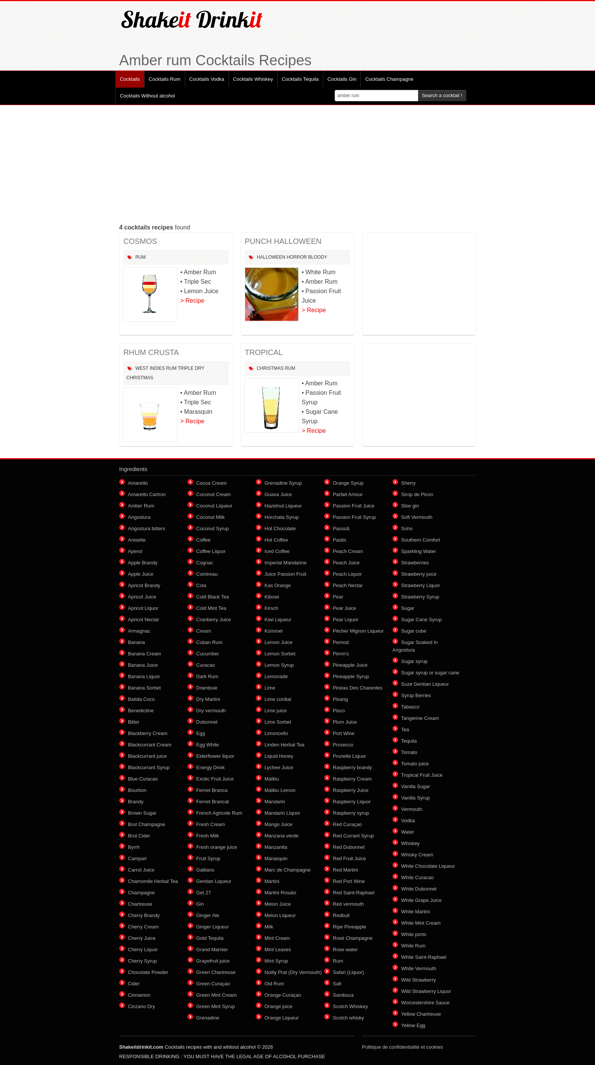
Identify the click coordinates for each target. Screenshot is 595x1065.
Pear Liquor (345, 619)
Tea (405, 729)
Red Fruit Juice (349, 858)
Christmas (139, 377)
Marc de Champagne (287, 870)
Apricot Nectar (143, 619)
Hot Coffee (276, 540)
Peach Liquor (347, 574)
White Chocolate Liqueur (428, 866)
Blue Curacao (143, 779)
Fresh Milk (207, 836)
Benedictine (141, 710)
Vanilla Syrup (415, 798)
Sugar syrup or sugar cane (430, 672)
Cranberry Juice (213, 619)
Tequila (409, 741)
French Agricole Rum (219, 813)
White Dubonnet (418, 889)
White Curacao (417, 877)
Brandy (135, 801)
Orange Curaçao (282, 995)
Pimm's (341, 654)
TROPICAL (264, 352)
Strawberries (415, 562)
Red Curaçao (347, 824)
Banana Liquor (144, 676)
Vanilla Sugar (415, 786)
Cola (201, 585)
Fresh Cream (210, 824)
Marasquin (276, 858)
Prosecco (343, 745)
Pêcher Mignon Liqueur (358, 631)
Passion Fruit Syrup (354, 517)
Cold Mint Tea (211, 608)
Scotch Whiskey (350, 1006)
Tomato (409, 752)
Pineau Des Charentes (357, 688)
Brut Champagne (146, 824)
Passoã (341, 528)
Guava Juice (278, 494)
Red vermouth (348, 904)
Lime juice (275, 710)
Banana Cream (144, 654)
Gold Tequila (210, 938)
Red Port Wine (349, 881)
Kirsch (271, 608)
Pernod (341, 642)
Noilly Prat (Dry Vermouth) (293, 972)
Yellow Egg (413, 1025)
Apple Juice (140, 574)
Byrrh (134, 847)
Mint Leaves (277, 949)
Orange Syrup (348, 483)
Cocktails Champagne (389, 79)
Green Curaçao (213, 983)
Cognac (204, 562)
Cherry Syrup (142, 961)
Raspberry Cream (352, 779)
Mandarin (274, 801)
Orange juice (278, 1006)
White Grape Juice (421, 900)
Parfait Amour (348, 494)
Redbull (341, 915)
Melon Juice (277, 904)
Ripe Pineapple (349, 927)
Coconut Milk (210, 517)
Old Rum (274, 983)
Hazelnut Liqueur (283, 506)
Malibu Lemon (280, 790)
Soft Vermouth (416, 517)
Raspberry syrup (351, 813)
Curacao (205, 665)
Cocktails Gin (342, 79)
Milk (268, 927)
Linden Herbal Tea (284, 745)
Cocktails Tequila (300, 79)
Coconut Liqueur (214, 506)
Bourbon (137, 790)
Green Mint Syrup (215, 1006)
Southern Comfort (420, 540)
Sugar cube (414, 631)
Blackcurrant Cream (150, 745)
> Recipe (192, 300)
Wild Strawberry (418, 980)
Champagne (141, 892)
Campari (137, 858)
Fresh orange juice (216, 847)
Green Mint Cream (216, 995)
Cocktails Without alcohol (147, 96)
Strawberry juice (418, 574)
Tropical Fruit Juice (421, 775)
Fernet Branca (211, 790)
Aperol (135, 551)
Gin (200, 904)
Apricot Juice (142, 597)
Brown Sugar (142, 813)
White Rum (413, 946)
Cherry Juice (142, 938)
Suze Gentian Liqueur (425, 684)
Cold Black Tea (212, 597)
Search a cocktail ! (442, 95)
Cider (134, 983)
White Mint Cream (421, 923)
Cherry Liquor (143, 949)
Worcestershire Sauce (425, 1002)
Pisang (340, 699)
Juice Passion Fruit (285, 574)
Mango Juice (278, 824)
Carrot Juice (141, 870)
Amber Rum (141, 506)
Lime (269, 688)
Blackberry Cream (147, 733)
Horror (296, 257)
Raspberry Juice (350, 790)
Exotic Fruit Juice (215, 779)
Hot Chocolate (280, 528)
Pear (338, 597)
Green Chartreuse (216, 972)
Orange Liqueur (281, 1018)
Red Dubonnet (349, 847)
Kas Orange (277, 585)
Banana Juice (143, 665)
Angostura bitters (146, 528)
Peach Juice (346, 562)
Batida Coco (141, 699)
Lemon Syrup (279, 665)
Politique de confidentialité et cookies (402, 1047)
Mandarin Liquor (282, 813)
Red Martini (345, 870)
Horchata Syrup (281, 517)
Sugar (407, 608)
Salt (337, 983)
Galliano (205, 870)
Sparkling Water (418, 551)
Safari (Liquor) (348, 972)
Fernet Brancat (212, 801)
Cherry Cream (143, 927)
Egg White (207, 745)
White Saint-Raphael (423, 957)
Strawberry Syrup (420, 597)
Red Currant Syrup (353, 836)
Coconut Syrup (212, 528)
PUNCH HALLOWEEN (283, 241)
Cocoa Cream (211, 483)
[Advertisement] (297, 164)
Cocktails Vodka (207, 79)
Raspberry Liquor (352, 801)
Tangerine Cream (420, 718)
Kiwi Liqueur (277, 619)
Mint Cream (277, 938)
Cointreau (206, 574)
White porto (413, 934)
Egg (200, 733)
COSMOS (140, 241)
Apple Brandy (142, 562)
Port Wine (343, 733)
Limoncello (276, 733)
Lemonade (276, 676)
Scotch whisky (348, 1018)
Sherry (408, 483)
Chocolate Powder (148, 972)
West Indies (150, 368)
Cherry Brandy (144, 915)
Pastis (339, 540)
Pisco (339, 710)
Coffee (203, 540)
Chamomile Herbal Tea (153, 881)
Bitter (133, 722)
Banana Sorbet (144, 688)
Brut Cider (139, 836)
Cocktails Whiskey (253, 79)
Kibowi (271, 597)
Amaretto (138, 483)
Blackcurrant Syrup (149, 767)
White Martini (415, 911)
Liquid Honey (278, 756)
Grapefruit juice (213, 961)
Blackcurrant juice (147, 756)
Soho (406, 528)
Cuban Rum (209, 642)
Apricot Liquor (143, 608)
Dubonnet (206, 722)
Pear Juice (344, 608)
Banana (136, 642)
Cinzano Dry (141, 1006)
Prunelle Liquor (349, 756)
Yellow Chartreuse (421, 1014)
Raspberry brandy (352, 767)
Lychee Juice (278, 767)
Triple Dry (191, 368)
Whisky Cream (417, 855)
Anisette (137, 540)
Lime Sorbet (277, 722)
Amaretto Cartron (147, 494)
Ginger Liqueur (212, 927)
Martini (271, 881)
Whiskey (410, 843)
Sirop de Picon (417, 494)
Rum (140, 257)
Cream (203, 631)
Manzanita (275, 847)
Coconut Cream (213, 494)
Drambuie (206, 688)
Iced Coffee (277, 551)
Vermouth (411, 809)
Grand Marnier (212, 949)
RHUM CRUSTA (151, 352)
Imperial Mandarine (285, 562)
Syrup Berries (416, 695)
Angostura (139, 517)
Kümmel (273, 631)
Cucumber (207, 654)
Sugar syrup (414, 661)
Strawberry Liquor (420, 585)
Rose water (345, 949)
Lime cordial (277, 699)
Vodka (408, 820)
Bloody (317, 257)
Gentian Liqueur (213, 881)
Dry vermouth (211, 710)
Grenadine (207, 1018)
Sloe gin (410, 506)
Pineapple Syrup (351, 676)
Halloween (271, 257)
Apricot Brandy (144, 585)
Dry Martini (208, 699)
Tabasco (410, 707)
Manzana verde (281, 836)
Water (407, 832)
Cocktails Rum (165, 79)
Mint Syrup (276, 961)
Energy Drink (210, 767)
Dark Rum (207, 676)
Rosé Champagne (353, 938)
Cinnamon (139, 995)
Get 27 (203, 892)
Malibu (271, 779)
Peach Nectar (348, 585)
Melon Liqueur (280, 915)
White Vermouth (418, 968)
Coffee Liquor (211, 551)
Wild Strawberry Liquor (426, 991)
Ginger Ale (207, 915)
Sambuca (343, 995)
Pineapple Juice (350, 665)
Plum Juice (345, 722)
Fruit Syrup (208, 858)
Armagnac (139, 631)
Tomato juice (415, 764)
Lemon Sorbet (280, 654)
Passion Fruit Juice (354, 506)
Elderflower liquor (215, 756)
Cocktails (130, 79)
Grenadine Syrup (283, 483)
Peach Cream (348, 551)
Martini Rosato (280, 892)
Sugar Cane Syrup (421, 619)
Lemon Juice (278, 642)
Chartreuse (140, 904)
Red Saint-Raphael (354, 892)
